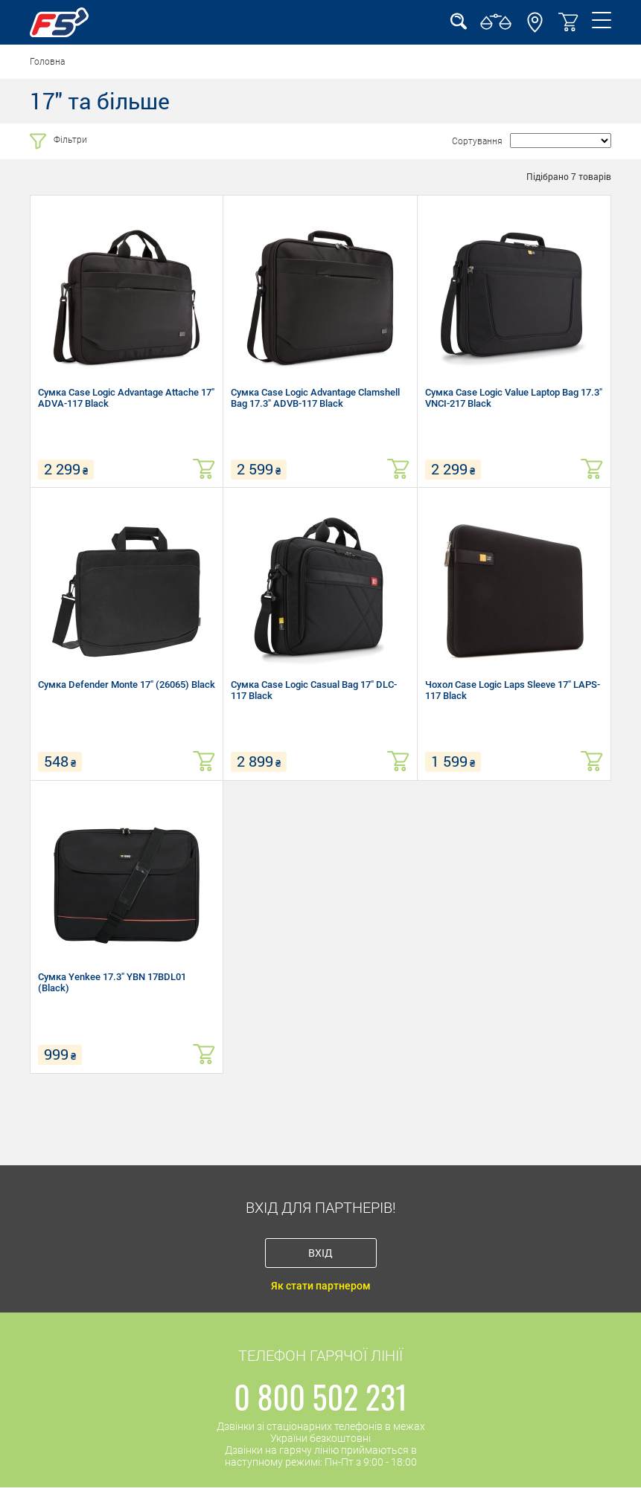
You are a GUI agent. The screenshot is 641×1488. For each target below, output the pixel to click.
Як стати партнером (321, 1286)
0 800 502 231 (320, 1396)
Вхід (320, 1253)
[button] (535, 29)
